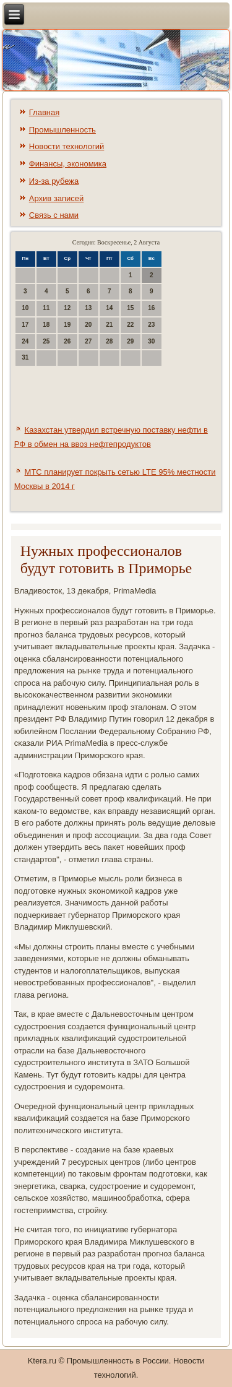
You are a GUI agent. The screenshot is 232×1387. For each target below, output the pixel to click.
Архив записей (56, 198)
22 (130, 324)
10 (25, 308)
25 (46, 341)
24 (25, 341)
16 (151, 308)
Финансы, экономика (67, 163)
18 (46, 324)
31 (25, 357)
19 (67, 324)
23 (151, 324)
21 (109, 324)
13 (88, 308)
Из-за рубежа (54, 181)
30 (151, 341)
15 (130, 308)
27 (88, 341)
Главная (44, 112)
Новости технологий (67, 146)
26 (67, 341)
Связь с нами (54, 215)
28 (109, 341)
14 (109, 308)
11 (46, 308)
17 (25, 324)
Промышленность (62, 129)
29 (130, 341)
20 (88, 324)
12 (67, 308)
